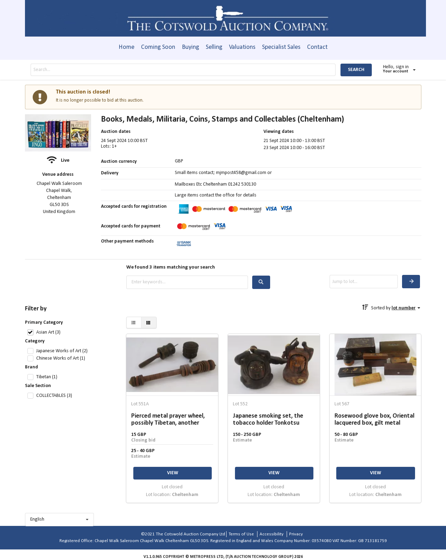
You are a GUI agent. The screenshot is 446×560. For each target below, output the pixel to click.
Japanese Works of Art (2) (62, 351)
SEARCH (356, 69)
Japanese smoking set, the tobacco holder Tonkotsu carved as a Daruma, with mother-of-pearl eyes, (268, 419)
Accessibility (271, 534)
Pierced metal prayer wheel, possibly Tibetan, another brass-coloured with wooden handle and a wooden (169, 419)
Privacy (296, 534)
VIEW (172, 473)
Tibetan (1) (46, 377)
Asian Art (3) (48, 332)
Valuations (242, 47)
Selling (214, 47)
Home (126, 47)
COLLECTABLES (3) (54, 395)
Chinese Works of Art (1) (60, 358)
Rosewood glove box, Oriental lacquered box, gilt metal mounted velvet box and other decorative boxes (375, 419)
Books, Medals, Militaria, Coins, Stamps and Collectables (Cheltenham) (222, 119)
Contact (317, 47)
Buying (190, 47)
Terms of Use (241, 534)
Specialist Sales (281, 47)
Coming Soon (158, 47)
